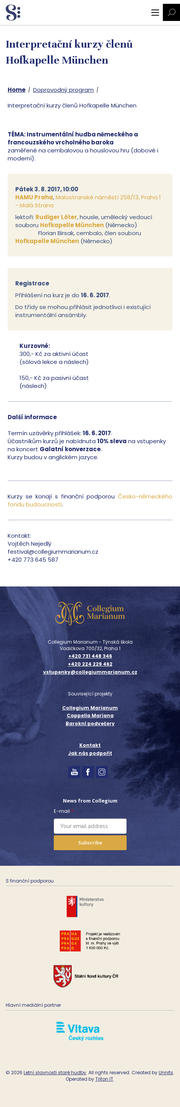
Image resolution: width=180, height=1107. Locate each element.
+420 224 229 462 (90, 664)
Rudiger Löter (56, 217)
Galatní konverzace (70, 449)
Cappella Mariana (90, 715)
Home (17, 90)
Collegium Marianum (90, 708)
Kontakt (90, 745)
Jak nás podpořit (90, 753)
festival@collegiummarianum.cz (53, 552)
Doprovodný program (63, 90)
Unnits (166, 1072)
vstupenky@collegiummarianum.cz (90, 672)
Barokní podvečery (90, 723)
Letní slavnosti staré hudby (55, 1072)
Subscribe (90, 842)
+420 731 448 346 (90, 656)
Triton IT (104, 1079)
